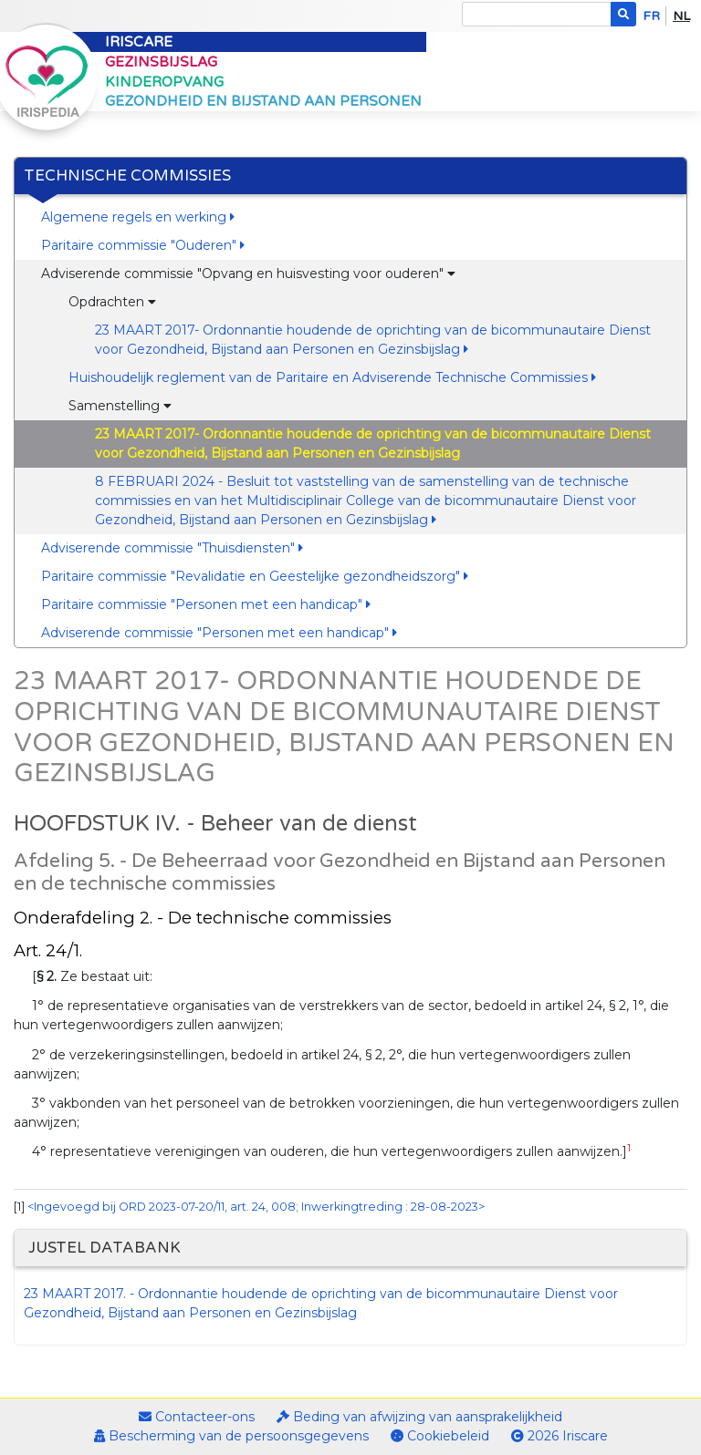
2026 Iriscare (559, 1436)
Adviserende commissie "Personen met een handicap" (219, 632)
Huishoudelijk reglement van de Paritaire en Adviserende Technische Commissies (332, 377)
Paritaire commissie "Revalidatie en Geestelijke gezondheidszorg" (254, 576)
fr (651, 16)
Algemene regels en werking (138, 217)
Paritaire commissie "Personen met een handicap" (206, 604)
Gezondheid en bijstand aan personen (263, 101)
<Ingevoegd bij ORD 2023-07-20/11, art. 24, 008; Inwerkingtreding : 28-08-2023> (256, 1206)
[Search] (537, 14)
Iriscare (139, 42)
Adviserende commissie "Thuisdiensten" (172, 548)
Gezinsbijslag (161, 62)
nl (681, 16)
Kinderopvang (164, 82)
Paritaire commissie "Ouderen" (143, 245)
